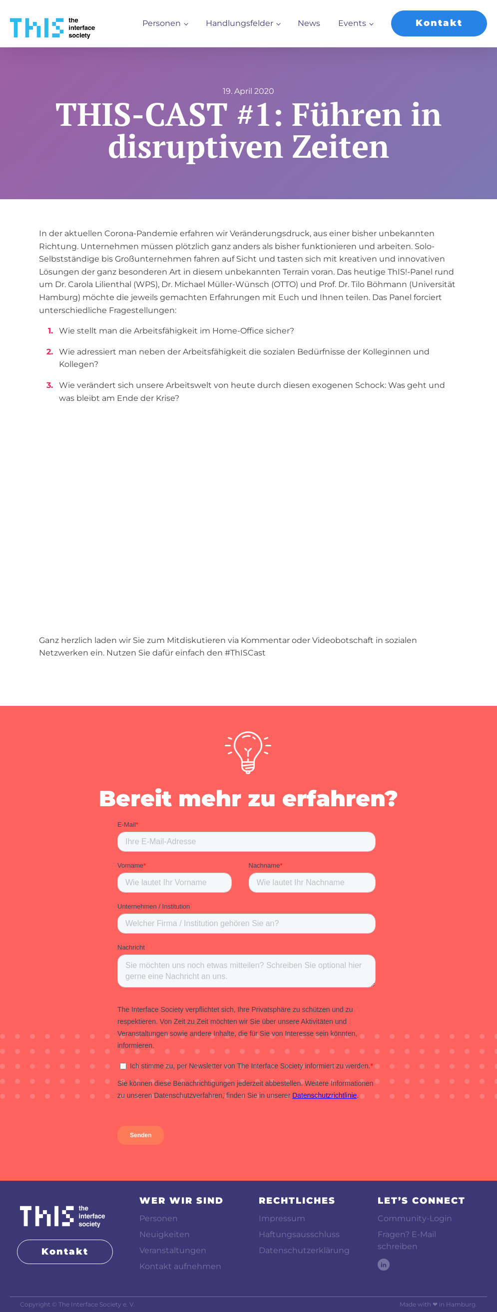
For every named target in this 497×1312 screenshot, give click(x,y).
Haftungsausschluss (299, 1234)
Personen (161, 23)
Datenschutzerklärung (304, 1250)
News (309, 23)
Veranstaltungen (172, 1250)
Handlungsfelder (239, 23)
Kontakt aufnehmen (180, 1266)
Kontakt (439, 22)
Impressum (282, 1218)
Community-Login (415, 1218)
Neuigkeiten (164, 1234)
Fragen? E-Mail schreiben (407, 1240)
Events (352, 23)
